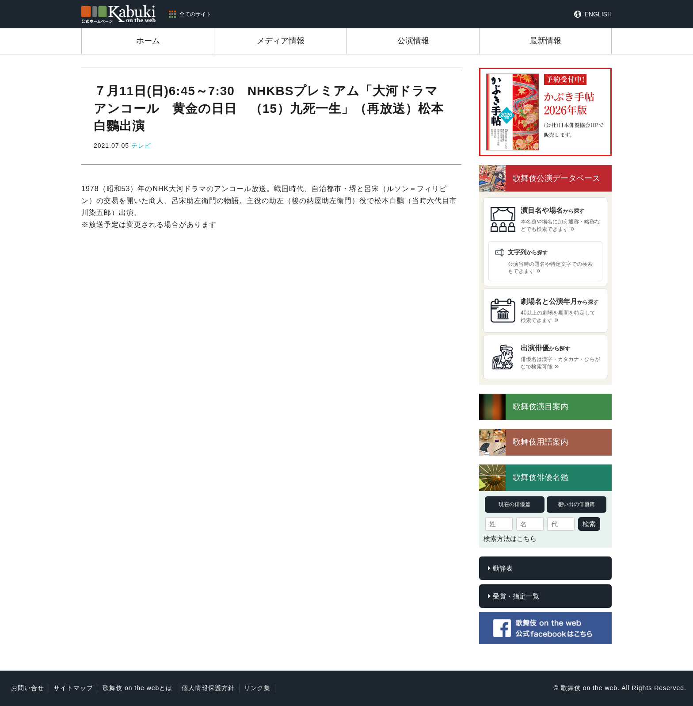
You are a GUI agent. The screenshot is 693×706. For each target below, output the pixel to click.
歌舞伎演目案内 (540, 406)
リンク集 (257, 687)
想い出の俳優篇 (576, 504)
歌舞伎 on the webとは (137, 687)
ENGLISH (598, 14)
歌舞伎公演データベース (556, 178)
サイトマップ (73, 687)
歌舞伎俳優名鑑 (540, 477)
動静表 (503, 568)
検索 (589, 524)
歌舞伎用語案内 (540, 441)
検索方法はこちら (510, 538)
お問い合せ (27, 687)
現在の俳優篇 (514, 504)
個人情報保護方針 (208, 687)
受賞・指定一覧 (516, 596)
